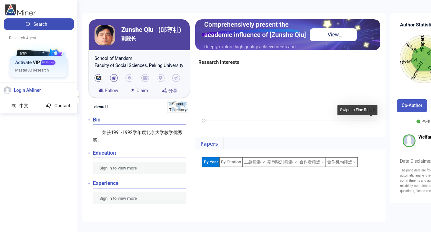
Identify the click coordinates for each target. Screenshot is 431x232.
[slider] (203, 120)
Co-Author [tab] (412, 105)
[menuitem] (39, 24)
